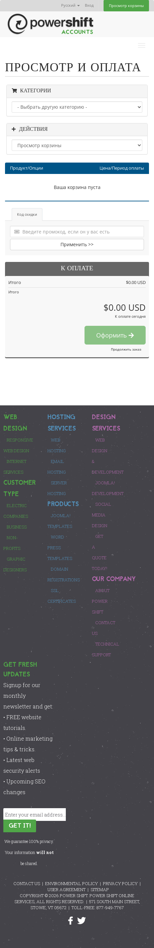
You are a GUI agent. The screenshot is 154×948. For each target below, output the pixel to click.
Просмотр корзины (126, 5)
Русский (70, 5)
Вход (89, 5)
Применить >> (77, 244)
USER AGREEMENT (66, 889)
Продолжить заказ (126, 349)
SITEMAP (100, 889)
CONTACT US (26, 883)
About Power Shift (101, 601)
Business (17, 527)
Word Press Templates (59, 547)
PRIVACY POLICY (120, 883)
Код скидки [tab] (27, 214)
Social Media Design (101, 515)
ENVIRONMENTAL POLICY (71, 883)
